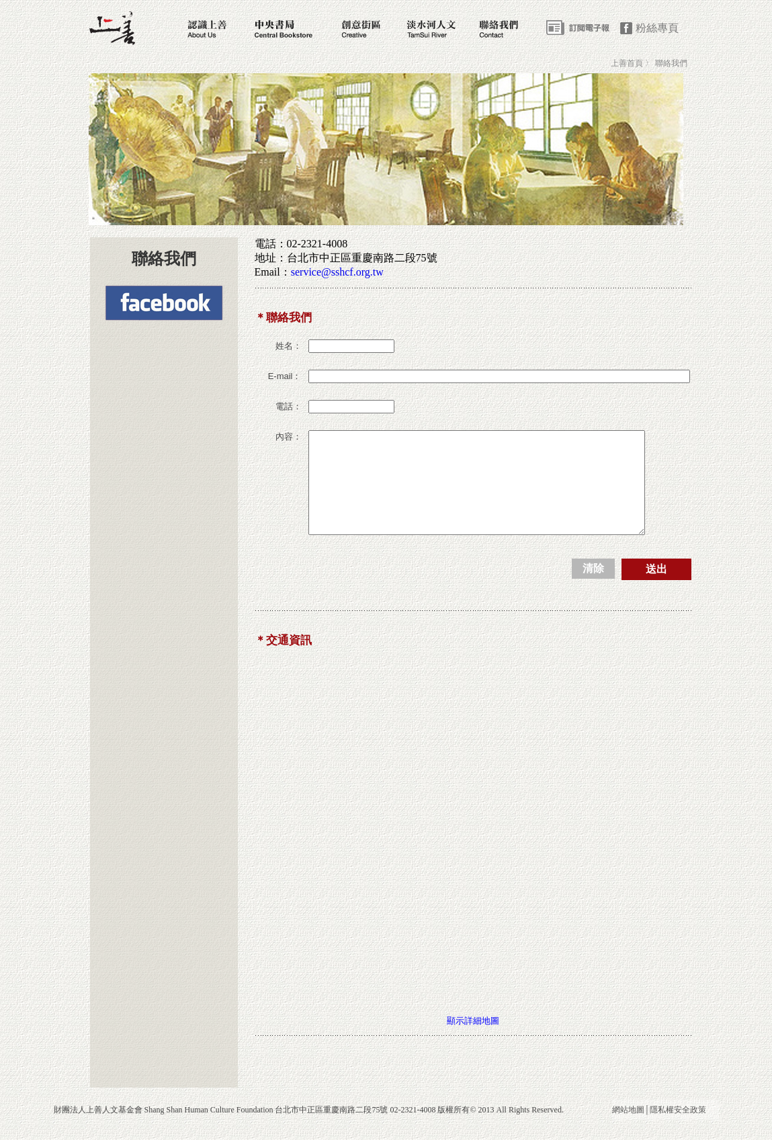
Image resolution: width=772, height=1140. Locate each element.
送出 (656, 589)
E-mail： (285, 376)
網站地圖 (628, 1130)
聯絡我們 (671, 63)
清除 (593, 588)
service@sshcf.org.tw (337, 272)
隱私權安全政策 (678, 1130)
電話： (288, 406)
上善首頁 (627, 63)
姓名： (288, 346)
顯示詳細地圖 (473, 1041)
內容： (288, 437)
